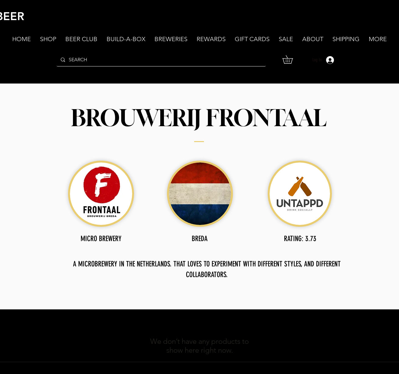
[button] (313, 39)
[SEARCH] (161, 59)
